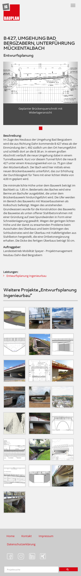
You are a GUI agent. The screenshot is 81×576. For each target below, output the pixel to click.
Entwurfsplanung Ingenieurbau (26, 276)
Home (10, 536)
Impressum (46, 536)
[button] (8, 82)
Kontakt (26, 536)
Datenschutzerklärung (21, 544)
